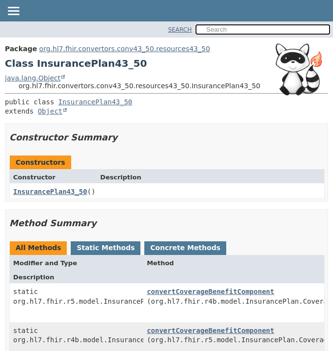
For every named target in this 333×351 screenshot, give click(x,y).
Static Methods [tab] (106, 248)
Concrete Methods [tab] (185, 248)
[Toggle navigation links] (13, 12)
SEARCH (180, 29)
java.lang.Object (32, 78)
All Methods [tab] (38, 248)
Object (50, 111)
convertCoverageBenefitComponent (210, 291)
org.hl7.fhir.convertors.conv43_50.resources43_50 (124, 49)
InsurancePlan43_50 (96, 102)
